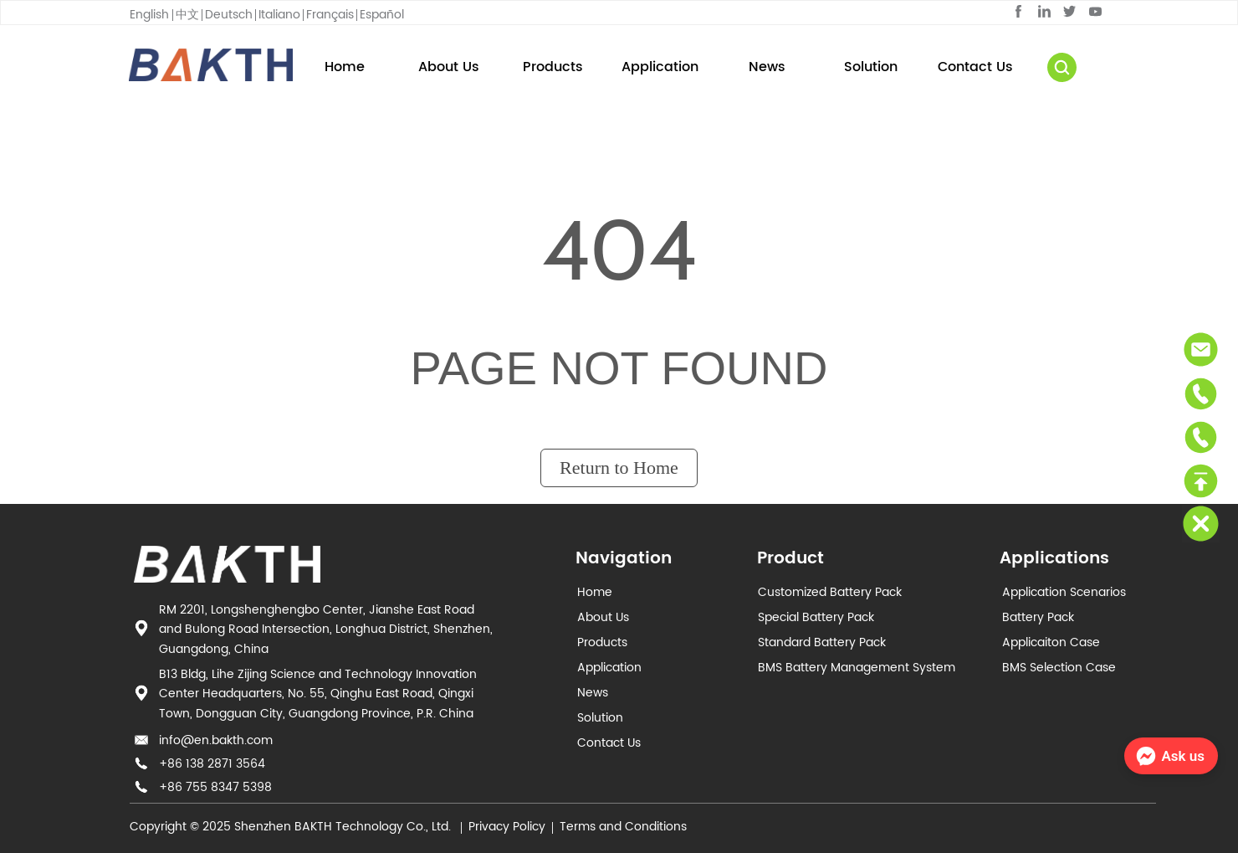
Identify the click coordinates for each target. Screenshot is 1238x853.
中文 (187, 14)
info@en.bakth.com (216, 740)
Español (382, 14)
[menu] (660, 67)
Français (330, 14)
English (149, 14)
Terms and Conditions (623, 826)
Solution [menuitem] (871, 67)
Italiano (279, 14)
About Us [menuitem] (448, 67)
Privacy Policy (506, 826)
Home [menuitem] (345, 67)
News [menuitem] (767, 67)
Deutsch (229, 14)
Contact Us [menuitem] (975, 67)
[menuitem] (552, 67)
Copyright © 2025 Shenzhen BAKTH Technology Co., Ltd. (292, 826)
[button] (553, 67)
